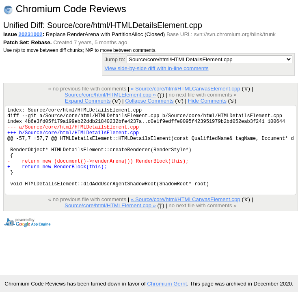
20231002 (31, 34)
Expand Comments (88, 101)
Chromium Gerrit (167, 284)
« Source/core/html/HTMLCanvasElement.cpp (185, 89)
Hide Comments (207, 101)
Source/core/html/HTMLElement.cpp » (110, 95)
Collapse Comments (149, 101)
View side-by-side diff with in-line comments (156, 68)
